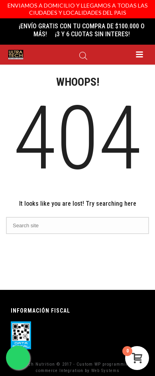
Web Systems (105, 370)
